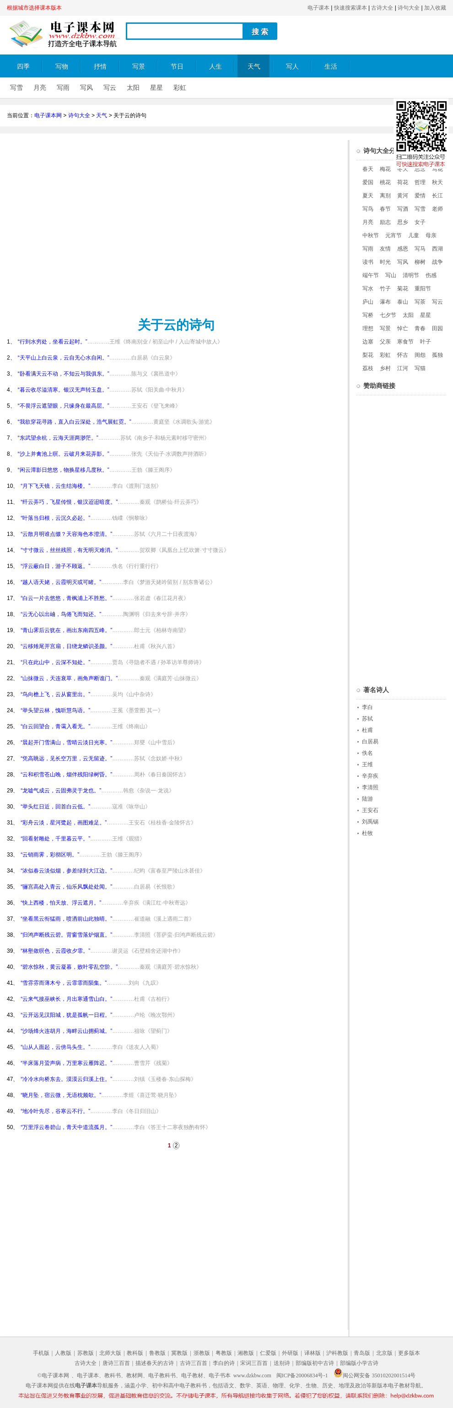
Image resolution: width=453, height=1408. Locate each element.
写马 (420, 249)
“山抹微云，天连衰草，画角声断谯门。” (69, 678)
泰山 (402, 302)
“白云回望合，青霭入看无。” (55, 726)
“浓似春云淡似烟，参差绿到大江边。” (66, 871)
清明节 (411, 275)
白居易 (370, 741)
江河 (402, 368)
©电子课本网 (53, 1375)
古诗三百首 (193, 1363)
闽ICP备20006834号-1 (302, 1375)
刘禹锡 (370, 822)
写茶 (420, 302)
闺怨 (420, 355)
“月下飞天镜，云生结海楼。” (55, 486)
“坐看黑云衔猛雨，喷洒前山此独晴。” (66, 919)
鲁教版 (157, 1353)
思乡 (402, 222)
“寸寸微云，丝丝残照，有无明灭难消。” (69, 550)
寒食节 (405, 341)
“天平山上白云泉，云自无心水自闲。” (63, 358)
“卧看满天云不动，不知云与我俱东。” (63, 374)
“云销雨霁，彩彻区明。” (50, 854)
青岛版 (362, 1353)
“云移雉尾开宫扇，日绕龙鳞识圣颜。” (66, 646)
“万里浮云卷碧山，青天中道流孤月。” (66, 1127)
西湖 (437, 249)
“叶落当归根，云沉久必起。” (55, 518)
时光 (385, 262)
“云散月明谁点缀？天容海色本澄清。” (66, 534)
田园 (437, 328)
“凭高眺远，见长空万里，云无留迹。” (66, 758)
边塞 (367, 341)
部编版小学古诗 (359, 1363)
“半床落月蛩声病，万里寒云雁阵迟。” (66, 1063)
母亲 (431, 235)
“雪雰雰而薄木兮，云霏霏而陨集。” (64, 983)
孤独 (437, 355)
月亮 (39, 87)
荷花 (402, 182)
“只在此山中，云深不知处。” (55, 662)
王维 (367, 764)
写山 (390, 275)
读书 (367, 262)
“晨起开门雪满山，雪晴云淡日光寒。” (66, 742)
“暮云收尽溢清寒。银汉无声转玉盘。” (63, 390)
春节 (385, 209)
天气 (254, 66)
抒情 (100, 66)
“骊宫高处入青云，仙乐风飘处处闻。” (66, 887)
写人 (292, 66)
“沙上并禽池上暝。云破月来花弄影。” (63, 454)
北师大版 (110, 1353)
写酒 (402, 209)
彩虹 (179, 87)
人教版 (63, 1353)
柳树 (420, 262)
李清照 (370, 787)
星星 (156, 87)
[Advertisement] (255, 226)
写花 (437, 169)
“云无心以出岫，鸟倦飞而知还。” (61, 614)
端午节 (370, 275)
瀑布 (385, 302)
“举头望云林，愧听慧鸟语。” (55, 710)
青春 (420, 328)
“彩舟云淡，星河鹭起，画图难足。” (64, 822)
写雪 (16, 87)
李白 (367, 707)
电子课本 (318, 8)
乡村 (385, 368)
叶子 (425, 341)
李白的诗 (224, 1363)
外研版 (290, 1353)
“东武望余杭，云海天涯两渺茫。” (58, 438)
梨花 (367, 355)
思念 (420, 169)
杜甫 (367, 730)
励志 (385, 222)
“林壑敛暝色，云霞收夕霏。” (55, 951)
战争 (437, 262)
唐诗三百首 (116, 1363)
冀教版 (179, 1353)
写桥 (367, 315)
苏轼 (367, 718)
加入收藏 (435, 8)
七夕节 (388, 315)
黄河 (402, 195)
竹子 (385, 288)
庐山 (367, 302)
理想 (367, 328)
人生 (215, 66)
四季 (23, 66)
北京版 (384, 1353)
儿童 (413, 235)
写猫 (420, 368)
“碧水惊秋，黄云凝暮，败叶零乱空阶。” (69, 967)
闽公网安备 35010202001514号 (374, 1375)
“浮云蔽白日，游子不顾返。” (55, 566)
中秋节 (370, 235)
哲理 (420, 182)
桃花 (385, 182)
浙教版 (202, 1353)
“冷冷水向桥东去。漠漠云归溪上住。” (66, 1079)
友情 (385, 249)
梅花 (385, 169)
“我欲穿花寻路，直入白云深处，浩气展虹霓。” (74, 422)
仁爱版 (268, 1353)
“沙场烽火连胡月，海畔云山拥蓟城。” (66, 1031)
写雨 (63, 87)
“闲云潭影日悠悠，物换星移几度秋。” (63, 470)
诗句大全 (409, 8)
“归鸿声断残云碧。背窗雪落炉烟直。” (66, 935)
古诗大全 (382, 8)
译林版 (312, 1353)
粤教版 (224, 1353)
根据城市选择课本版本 (34, 8)
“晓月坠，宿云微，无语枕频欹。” (61, 1095)
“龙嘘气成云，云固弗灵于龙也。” (61, 790)
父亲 (385, 341)
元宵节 (393, 235)
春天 (367, 169)
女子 (420, 222)
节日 (177, 66)
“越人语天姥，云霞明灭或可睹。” (61, 582)
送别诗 (282, 1363)
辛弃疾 (370, 776)
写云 (109, 87)
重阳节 (423, 288)
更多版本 (409, 1353)
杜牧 (367, 833)
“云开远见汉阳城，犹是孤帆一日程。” (66, 1015)
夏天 (367, 195)
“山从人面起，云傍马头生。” (55, 1047)
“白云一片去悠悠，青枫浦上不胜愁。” (66, 598)
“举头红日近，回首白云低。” (55, 806)
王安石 (370, 810)
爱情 (420, 195)
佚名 (367, 753)
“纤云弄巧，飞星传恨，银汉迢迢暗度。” (69, 502)
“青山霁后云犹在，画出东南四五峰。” (66, 630)
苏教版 (85, 1353)
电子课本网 (48, 115)
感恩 (402, 249)
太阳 (133, 87)
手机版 (41, 1353)
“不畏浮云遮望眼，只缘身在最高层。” (63, 406)
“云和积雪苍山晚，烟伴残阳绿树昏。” (66, 774)
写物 (61, 66)
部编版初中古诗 (315, 1363)
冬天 (402, 169)
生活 (330, 66)
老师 (437, 209)
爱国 (367, 182)
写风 (86, 87)
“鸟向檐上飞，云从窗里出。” (55, 694)
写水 (367, 288)
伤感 (431, 275)
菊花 (402, 288)
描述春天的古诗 (154, 1363)
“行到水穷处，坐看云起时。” (52, 341)
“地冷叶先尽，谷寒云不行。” (55, 1111)
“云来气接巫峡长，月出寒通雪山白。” (66, 999)
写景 (138, 66)
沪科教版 (337, 1353)
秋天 (437, 182)
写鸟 (367, 209)
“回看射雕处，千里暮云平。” (55, 838)
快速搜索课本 (350, 8)
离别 (385, 195)
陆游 (367, 799)
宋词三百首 (254, 1363)
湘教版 (245, 1353)
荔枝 (367, 368)
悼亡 (402, 328)
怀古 (402, 355)
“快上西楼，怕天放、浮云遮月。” (61, 903)
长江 (437, 195)
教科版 (135, 1353)
